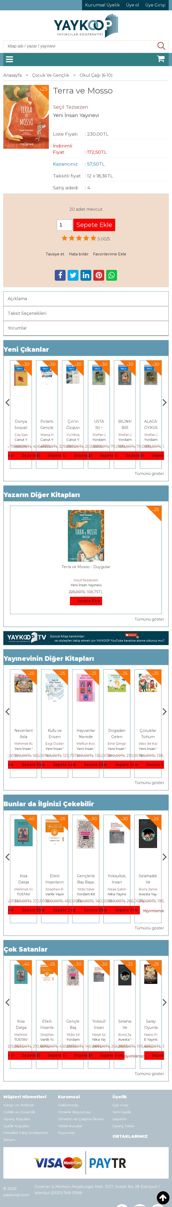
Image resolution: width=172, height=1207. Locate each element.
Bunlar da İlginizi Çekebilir (49, 804)
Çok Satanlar (26, 949)
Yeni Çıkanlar (26, 349)
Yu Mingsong (103, 435)
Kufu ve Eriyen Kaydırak (86, 736)
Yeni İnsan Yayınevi (86, 585)
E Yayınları (23, 894)
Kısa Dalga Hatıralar (54, 882)
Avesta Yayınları (157, 1039)
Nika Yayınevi (150, 894)
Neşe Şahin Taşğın (154, 889)
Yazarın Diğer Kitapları (42, 495)
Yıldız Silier (117, 889)
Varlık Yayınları (88, 894)
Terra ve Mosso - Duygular (86, 567)
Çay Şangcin (50, 435)
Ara (161, 46)
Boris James (154, 1034)
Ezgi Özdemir (88, 743)
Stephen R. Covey (92, 889)
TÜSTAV (21, 439)
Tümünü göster (149, 473)
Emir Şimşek (149, 743)
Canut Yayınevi (52, 439)
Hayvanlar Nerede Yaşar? (117, 736)
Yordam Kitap (129, 439)
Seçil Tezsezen (86, 580)
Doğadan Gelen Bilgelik (148, 736)
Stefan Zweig (129, 435)
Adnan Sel (22, 435)
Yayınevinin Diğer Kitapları (49, 658)
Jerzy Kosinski (25, 889)
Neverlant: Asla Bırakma (55, 736)
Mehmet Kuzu (26, 743)
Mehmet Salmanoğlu (63, 889)
